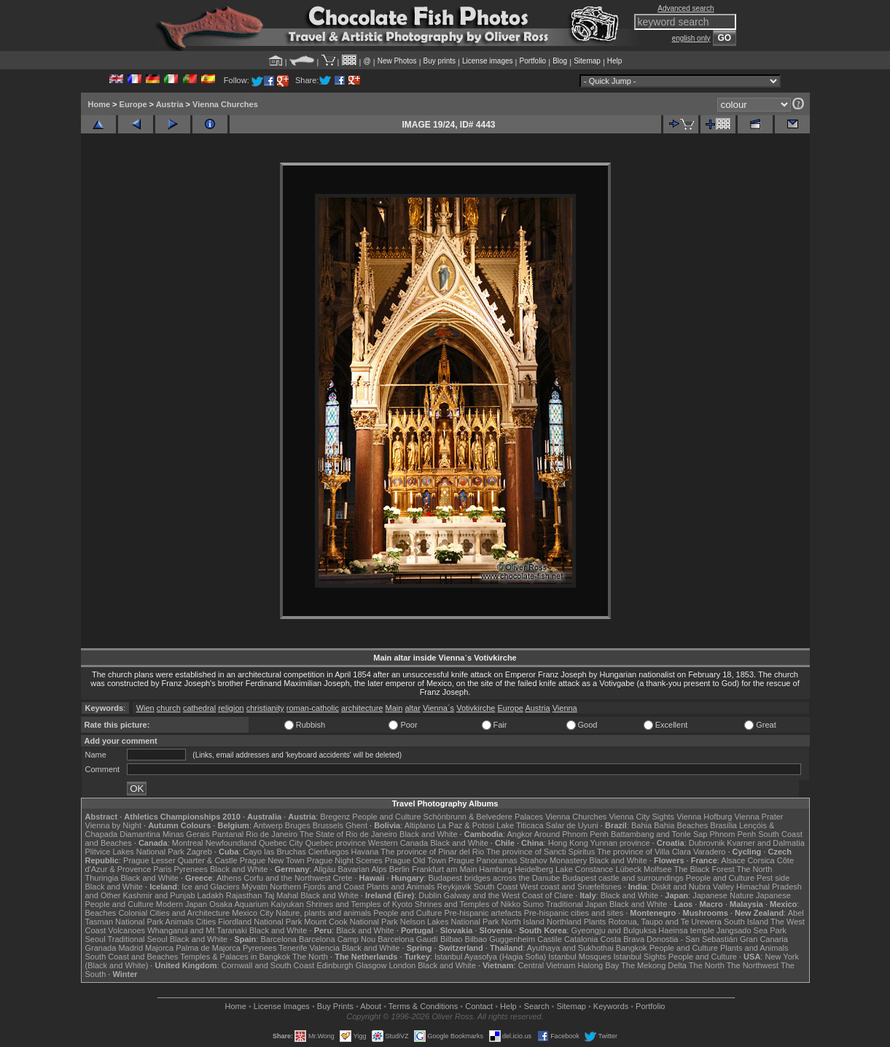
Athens (228, 877)
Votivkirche (475, 708)
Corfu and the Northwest (286, 877)
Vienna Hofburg (704, 816)
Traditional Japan (576, 904)
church (169, 708)
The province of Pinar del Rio (432, 851)
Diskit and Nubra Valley (693, 886)
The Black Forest (704, 869)
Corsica (760, 860)
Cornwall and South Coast (268, 965)
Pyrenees (190, 869)
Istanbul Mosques (579, 956)
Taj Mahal (281, 895)
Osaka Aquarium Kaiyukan (256, 904)
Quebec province (335, 842)
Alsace (733, 860)
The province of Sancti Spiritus (540, 851)
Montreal (187, 842)
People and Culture (386, 816)
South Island (746, 921)
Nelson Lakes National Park (449, 921)
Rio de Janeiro (271, 834)
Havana (365, 851)
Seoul (95, 939)
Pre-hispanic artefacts (482, 912)
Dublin (429, 895)
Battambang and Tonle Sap (659, 834)
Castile (549, 939)
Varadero (709, 851)
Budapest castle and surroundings (622, 877)
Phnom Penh (733, 834)
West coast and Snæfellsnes (570, 886)
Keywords (610, 1006)
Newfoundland (231, 842)
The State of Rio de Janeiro (348, 834)
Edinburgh (334, 965)
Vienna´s (438, 708)
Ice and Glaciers (210, 886)
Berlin (399, 869)
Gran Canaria (764, 939)
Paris (162, 869)
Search (537, 1006)
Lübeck (628, 869)
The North (754, 869)
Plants (595, 921)
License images (487, 61)
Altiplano (420, 825)
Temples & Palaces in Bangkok (235, 956)
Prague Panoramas (483, 860)
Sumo (533, 904)
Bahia (641, 825)
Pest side (773, 877)
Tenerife (292, 947)
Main (394, 708)
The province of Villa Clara (644, 851)
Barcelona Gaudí (408, 939)
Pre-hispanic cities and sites (573, 912)
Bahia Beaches (681, 825)
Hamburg (495, 869)
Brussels (328, 825)
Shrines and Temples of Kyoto (359, 904)
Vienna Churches (225, 104)
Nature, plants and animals (323, 912)
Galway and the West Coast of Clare (509, 895)
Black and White (428, 834)
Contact (479, 1006)
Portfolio (532, 61)
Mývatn (255, 886)
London (402, 965)
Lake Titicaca (519, 825)
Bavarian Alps (362, 869)
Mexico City (252, 912)
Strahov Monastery (553, 860)
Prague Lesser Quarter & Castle (180, 860)
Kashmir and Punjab (158, 895)
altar (412, 708)
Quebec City (281, 842)
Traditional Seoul (138, 939)
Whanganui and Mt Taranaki (197, 930)
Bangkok (631, 947)
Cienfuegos (328, 851)
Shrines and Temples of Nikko (467, 904)
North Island (522, 921)
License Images (282, 1006)
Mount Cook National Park (350, 921)
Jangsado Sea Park (751, 930)
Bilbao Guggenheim (500, 939)
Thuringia (102, 877)
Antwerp (267, 825)
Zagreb (199, 851)
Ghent (356, 825)
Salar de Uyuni (572, 825)
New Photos (397, 61)
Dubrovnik (707, 842)
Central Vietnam (547, 965)
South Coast (496, 886)
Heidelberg (534, 869)
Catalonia (581, 939)
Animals (179, 921)
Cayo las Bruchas (274, 851)
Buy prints (439, 61)
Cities (206, 921)
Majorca (159, 947)
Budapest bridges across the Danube (494, 877)
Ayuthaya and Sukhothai (570, 947)
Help (614, 61)
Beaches (101, 912)
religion (230, 708)
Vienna (565, 708)
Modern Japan (181, 904)
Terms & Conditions (423, 1006)
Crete (343, 877)
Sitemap (587, 61)
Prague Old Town (415, 860)
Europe (133, 104)
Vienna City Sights (641, 816)
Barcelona (278, 939)
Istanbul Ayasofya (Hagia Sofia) (490, 956)
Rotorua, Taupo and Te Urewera (665, 921)
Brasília (723, 825)
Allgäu (324, 869)
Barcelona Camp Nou (337, 939)
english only (691, 38)
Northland (564, 921)
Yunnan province (620, 842)
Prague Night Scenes (345, 860)
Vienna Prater (758, 816)
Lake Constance (584, 869)
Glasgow (371, 965)
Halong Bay (598, 965)
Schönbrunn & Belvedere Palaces (483, 816)
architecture (362, 708)
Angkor (519, 834)
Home (99, 104)
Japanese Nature (723, 895)
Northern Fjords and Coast (317, 886)
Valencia (325, 947)
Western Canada (398, 842)
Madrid (130, 947)
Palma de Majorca (208, 947)
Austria (170, 104)
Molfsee (658, 869)
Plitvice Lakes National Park (134, 851)
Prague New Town (272, 860)
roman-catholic (312, 708)
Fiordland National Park (260, 921)
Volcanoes (126, 930)
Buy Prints (335, 1006)
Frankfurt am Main (444, 869)
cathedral (199, 708)
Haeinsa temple (686, 930)
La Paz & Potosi (465, 825)
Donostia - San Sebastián (692, 939)
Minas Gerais (186, 834)
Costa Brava (622, 939)
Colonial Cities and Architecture (174, 912)
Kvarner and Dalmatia (765, 842)
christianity (265, 708)
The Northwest (753, 965)
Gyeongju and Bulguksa (613, 930)
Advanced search (685, 8)
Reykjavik (454, 886)
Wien (145, 708)
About (370, 1006)
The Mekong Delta (654, 965)
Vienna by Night (113, 825)
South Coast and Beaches (132, 956)
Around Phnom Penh (571, 834)
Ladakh (211, 895)
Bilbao (451, 939)
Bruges (298, 825)
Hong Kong (568, 842)
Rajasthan (244, 895)
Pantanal (227, 834)
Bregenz (335, 816)
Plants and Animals (401, 886)
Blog (560, 61)
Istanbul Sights (640, 956)
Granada (101, 947)
